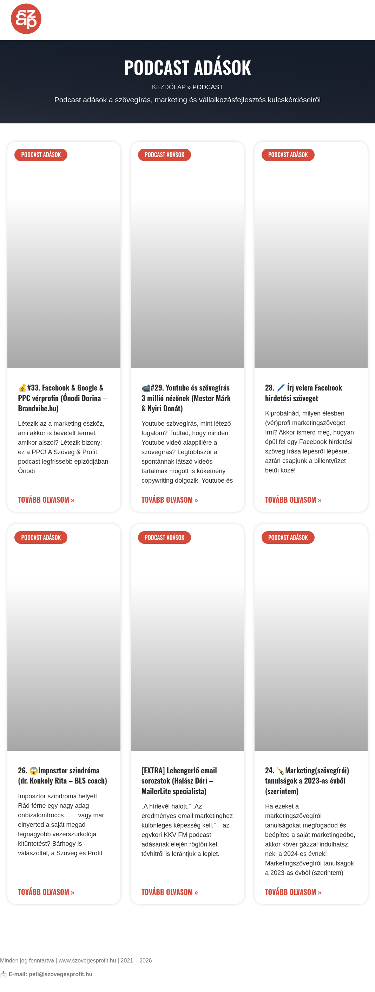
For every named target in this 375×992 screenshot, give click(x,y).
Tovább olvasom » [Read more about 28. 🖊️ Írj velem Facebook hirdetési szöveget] (293, 499)
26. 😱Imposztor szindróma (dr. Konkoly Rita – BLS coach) (62, 775)
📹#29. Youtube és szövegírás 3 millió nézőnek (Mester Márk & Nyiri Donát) (186, 397)
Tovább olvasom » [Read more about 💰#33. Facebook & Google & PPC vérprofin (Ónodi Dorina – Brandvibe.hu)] (46, 499)
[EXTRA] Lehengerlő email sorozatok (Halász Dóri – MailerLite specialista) (179, 780)
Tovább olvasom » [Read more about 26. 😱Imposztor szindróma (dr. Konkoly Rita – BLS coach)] (46, 892)
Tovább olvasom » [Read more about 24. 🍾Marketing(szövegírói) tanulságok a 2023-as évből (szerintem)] (293, 892)
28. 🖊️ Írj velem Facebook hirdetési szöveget (303, 392)
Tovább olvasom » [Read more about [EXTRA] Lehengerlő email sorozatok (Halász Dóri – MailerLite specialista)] (170, 892)
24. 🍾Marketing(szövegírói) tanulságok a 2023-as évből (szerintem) (307, 780)
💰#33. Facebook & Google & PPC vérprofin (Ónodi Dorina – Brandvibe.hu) (62, 397)
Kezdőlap (169, 87)
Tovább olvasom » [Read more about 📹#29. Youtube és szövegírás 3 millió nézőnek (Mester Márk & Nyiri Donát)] (170, 499)
